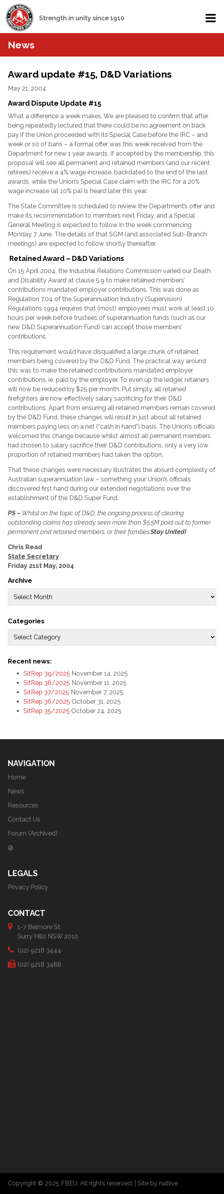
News (16, 791)
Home (17, 777)
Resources (23, 805)
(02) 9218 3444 (39, 950)
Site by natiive (158, 1183)
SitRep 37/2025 (46, 692)
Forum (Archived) (32, 833)
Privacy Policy (28, 887)
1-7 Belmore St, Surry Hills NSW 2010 (48, 931)
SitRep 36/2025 (46, 701)
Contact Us (24, 819)
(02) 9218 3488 (39, 964)
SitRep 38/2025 (46, 683)
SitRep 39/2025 (46, 673)
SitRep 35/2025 (46, 711)
